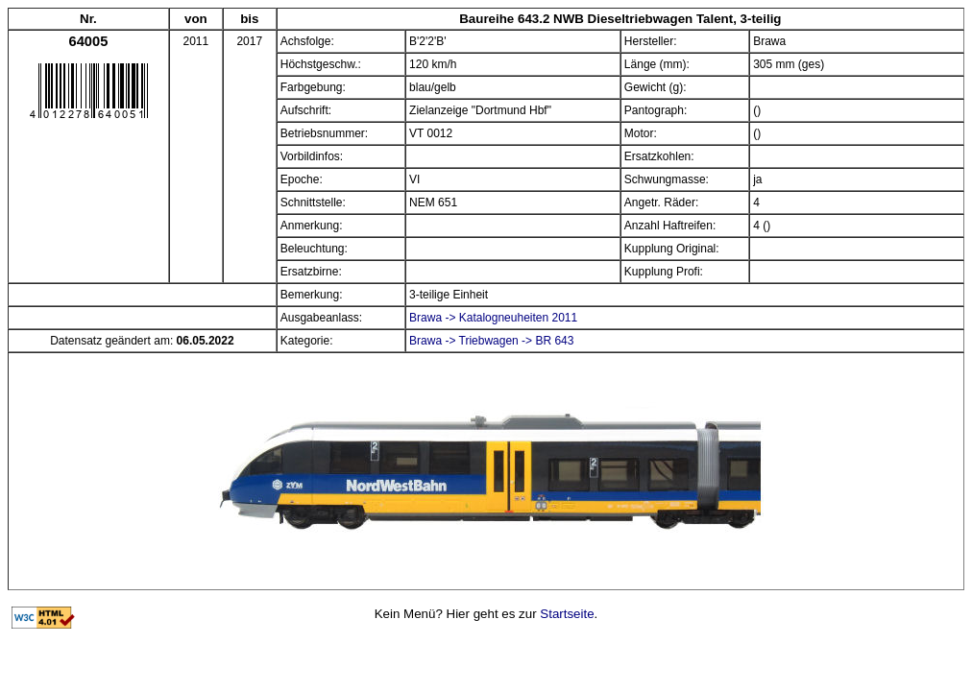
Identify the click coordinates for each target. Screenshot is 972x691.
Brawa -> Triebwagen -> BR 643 (491, 340)
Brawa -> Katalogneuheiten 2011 (493, 317)
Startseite (567, 614)
